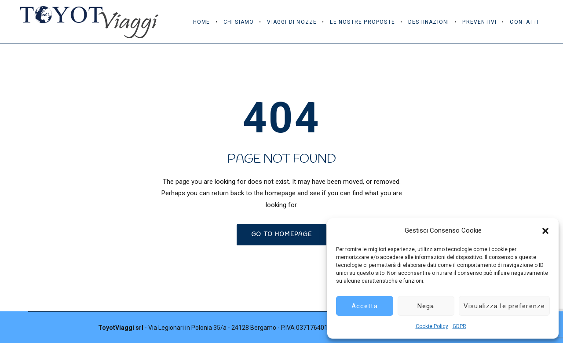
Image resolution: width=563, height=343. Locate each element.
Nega (426, 306)
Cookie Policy (432, 326)
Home (201, 22)
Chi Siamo (238, 22)
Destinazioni (428, 22)
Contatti (524, 22)
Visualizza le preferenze (504, 306)
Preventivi (479, 22)
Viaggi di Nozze (292, 22)
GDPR (459, 326)
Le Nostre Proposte (362, 22)
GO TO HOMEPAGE (281, 234)
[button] (545, 230)
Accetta (364, 306)
